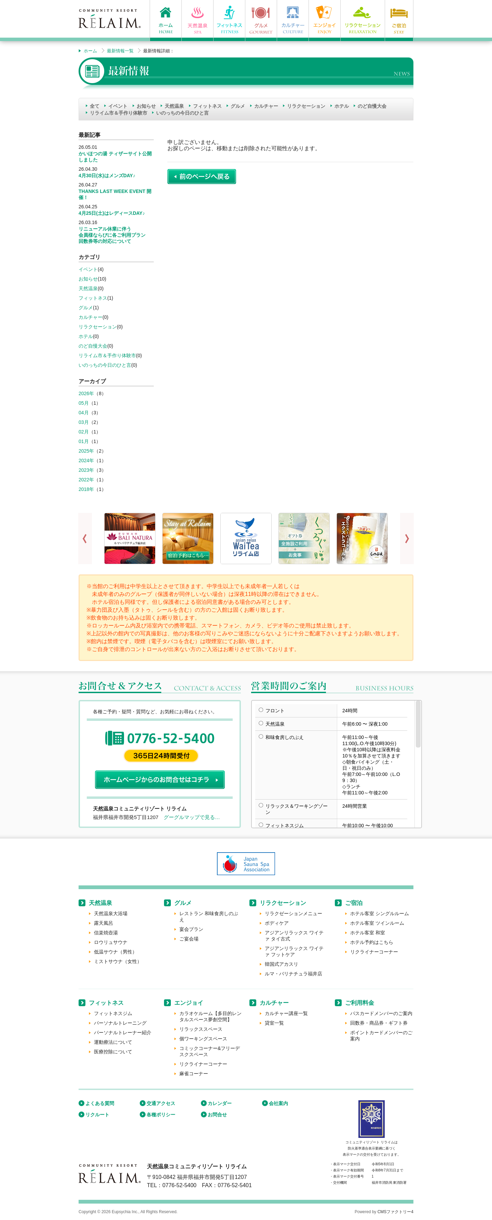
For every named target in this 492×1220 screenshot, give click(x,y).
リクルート (97, 1114)
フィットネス (207, 106)
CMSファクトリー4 (395, 1211)
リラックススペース (200, 1029)
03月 (84, 422)
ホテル (341, 106)
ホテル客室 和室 (367, 932)
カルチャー (266, 106)
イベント (117, 106)
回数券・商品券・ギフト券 (379, 1023)
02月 (84, 431)
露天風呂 (103, 923)
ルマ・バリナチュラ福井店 (293, 973)
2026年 (86, 393)
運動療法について (113, 1042)
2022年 (86, 479)
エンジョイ (188, 1003)
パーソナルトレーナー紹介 (122, 1032)
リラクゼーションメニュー (293, 913)
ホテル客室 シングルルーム (379, 913)
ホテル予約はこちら (371, 942)
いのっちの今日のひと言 (182, 113)
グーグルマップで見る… (192, 817)
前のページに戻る (201, 176)
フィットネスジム (113, 1013)
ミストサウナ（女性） (118, 961)
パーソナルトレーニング (120, 1023)
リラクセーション (306, 106)
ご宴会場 (189, 939)
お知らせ (146, 106)
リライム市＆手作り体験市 (118, 113)
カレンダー (220, 1103)
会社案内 (278, 1103)
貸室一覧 (274, 1023)
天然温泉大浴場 (110, 913)
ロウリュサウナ (110, 942)
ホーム (90, 50)
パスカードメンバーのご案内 (381, 1013)
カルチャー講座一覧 (286, 1013)
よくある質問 (99, 1103)
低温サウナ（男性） (115, 952)
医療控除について (113, 1051)
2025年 (86, 451)
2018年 (86, 489)
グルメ (238, 106)
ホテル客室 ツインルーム (377, 923)
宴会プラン (191, 929)
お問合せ (217, 1114)
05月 (84, 403)
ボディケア (277, 923)
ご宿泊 (354, 903)
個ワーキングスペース (203, 1038)
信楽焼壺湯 (106, 932)
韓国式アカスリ (281, 964)
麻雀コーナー (193, 1073)
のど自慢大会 (372, 106)
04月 (84, 412)
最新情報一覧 (120, 50)
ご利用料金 (359, 1003)
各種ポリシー (161, 1114)
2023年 (86, 470)
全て (94, 106)
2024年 (86, 460)
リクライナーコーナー (374, 952)
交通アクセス (161, 1103)
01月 (84, 441)
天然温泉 (174, 106)
